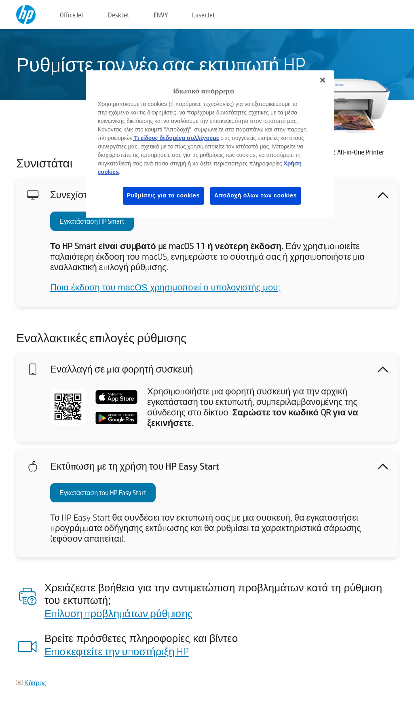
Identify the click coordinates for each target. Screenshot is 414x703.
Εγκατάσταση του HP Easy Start (102, 492)
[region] (210, 144)
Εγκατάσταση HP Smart (92, 221)
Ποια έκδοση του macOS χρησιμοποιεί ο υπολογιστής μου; (165, 287)
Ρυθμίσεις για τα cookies (163, 195)
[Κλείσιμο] (323, 80)
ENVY (161, 14)
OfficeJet (72, 14)
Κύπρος (35, 682)
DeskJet (118, 14)
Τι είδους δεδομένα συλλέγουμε (176, 138)
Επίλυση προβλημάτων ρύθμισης (118, 613)
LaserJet (203, 14)
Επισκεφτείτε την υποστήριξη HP (116, 651)
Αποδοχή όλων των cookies (255, 195)
